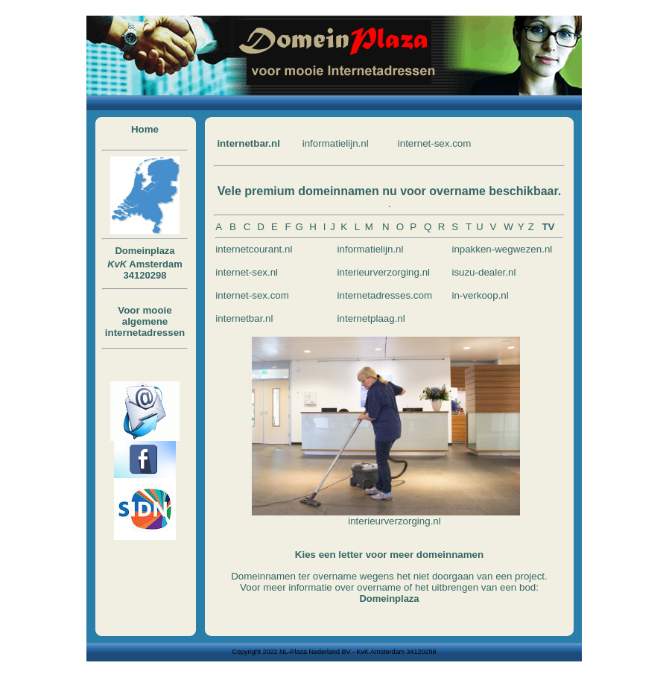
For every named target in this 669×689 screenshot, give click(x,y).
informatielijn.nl (335, 143)
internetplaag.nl (371, 318)
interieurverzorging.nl (383, 272)
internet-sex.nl (246, 272)
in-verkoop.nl (479, 295)
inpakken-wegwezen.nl (501, 249)
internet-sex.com (435, 143)
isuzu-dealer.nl (483, 272)
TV (548, 226)
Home (145, 129)
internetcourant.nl (253, 249)
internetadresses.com (384, 295)
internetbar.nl (248, 143)
